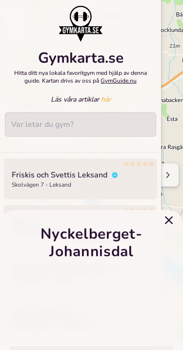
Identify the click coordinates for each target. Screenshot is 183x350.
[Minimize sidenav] (167, 175)
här (106, 99)
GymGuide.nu (119, 81)
